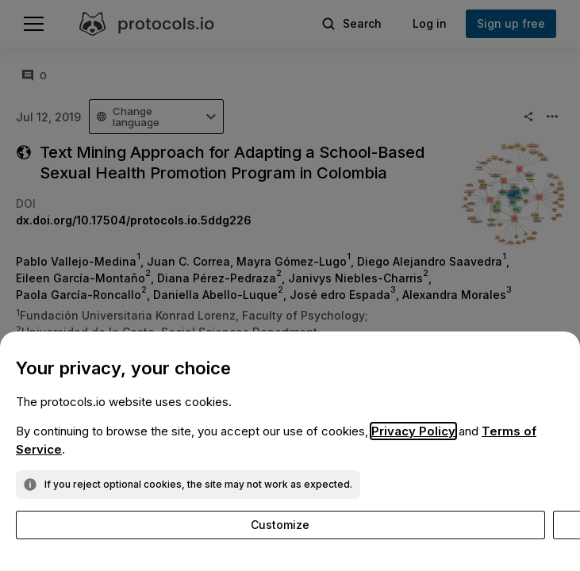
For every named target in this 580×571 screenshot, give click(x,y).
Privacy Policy (413, 431)
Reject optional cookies (297, 524)
